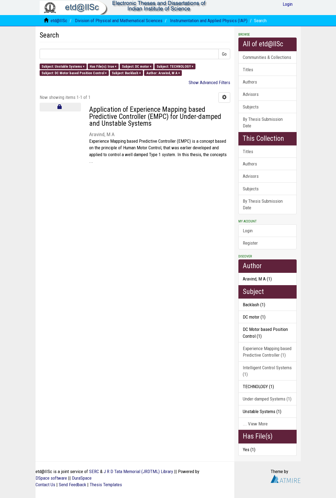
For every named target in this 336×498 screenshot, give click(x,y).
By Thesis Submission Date (263, 122)
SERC (94, 471)
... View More (255, 424)
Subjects (251, 107)
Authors (250, 82)
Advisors (251, 94)
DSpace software (51, 478)
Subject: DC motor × (136, 66)
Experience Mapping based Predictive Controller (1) (267, 352)
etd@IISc (59, 20)
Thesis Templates (106, 484)
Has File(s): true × (103, 66)
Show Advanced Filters (209, 82)
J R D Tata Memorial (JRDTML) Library (138, 471)
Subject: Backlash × (126, 73)
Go (224, 54)
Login (248, 230)
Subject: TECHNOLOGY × (175, 66)
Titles (248, 69)
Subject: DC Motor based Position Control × (74, 73)
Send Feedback (72, 484)
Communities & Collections (267, 57)
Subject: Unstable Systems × (63, 66)
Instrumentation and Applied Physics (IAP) (208, 20)
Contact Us (45, 484)
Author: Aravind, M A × (163, 73)
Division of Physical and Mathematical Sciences (118, 20)
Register (250, 243)
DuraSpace (82, 478)
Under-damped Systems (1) (267, 399)
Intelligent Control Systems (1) (267, 371)
